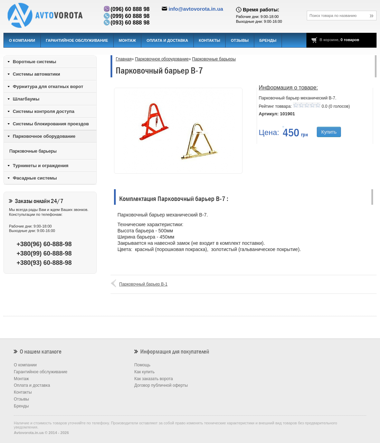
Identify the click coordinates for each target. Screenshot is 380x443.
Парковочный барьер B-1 (143, 284)
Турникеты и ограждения (40, 165)
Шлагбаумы (26, 99)
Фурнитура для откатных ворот (48, 86)
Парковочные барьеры (214, 59)
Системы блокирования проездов (51, 123)
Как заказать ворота (153, 378)
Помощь (142, 365)
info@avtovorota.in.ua (196, 9)
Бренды (267, 40)
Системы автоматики (36, 74)
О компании (22, 40)
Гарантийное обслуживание (77, 40)
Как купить (144, 371)
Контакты (209, 40)
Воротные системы (34, 61)
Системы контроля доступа (43, 111)
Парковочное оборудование (162, 59)
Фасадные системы (35, 178)
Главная (124, 59)
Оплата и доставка (167, 40)
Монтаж (127, 40)
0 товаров (350, 40)
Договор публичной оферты (161, 385)
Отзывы (240, 40)
